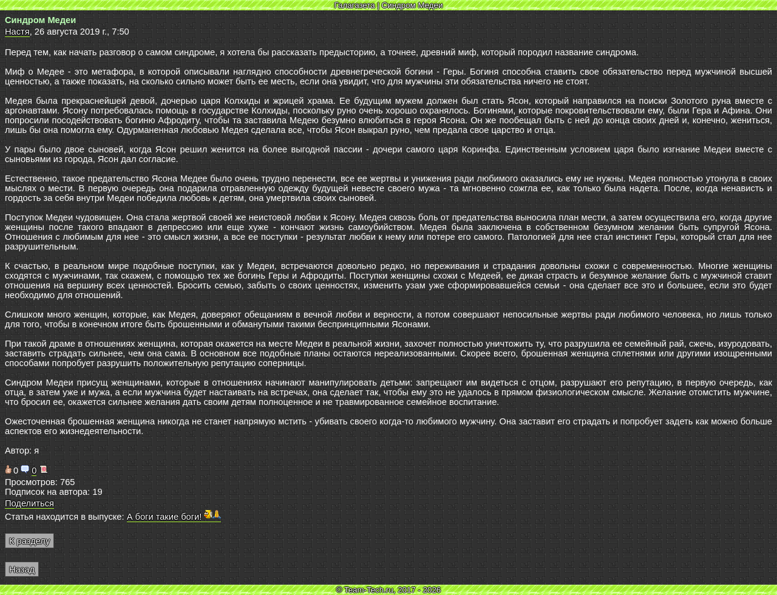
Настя (17, 31)
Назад (22, 569)
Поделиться (29, 503)
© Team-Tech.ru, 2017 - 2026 (388, 589)
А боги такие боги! (174, 517)
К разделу (29, 541)
